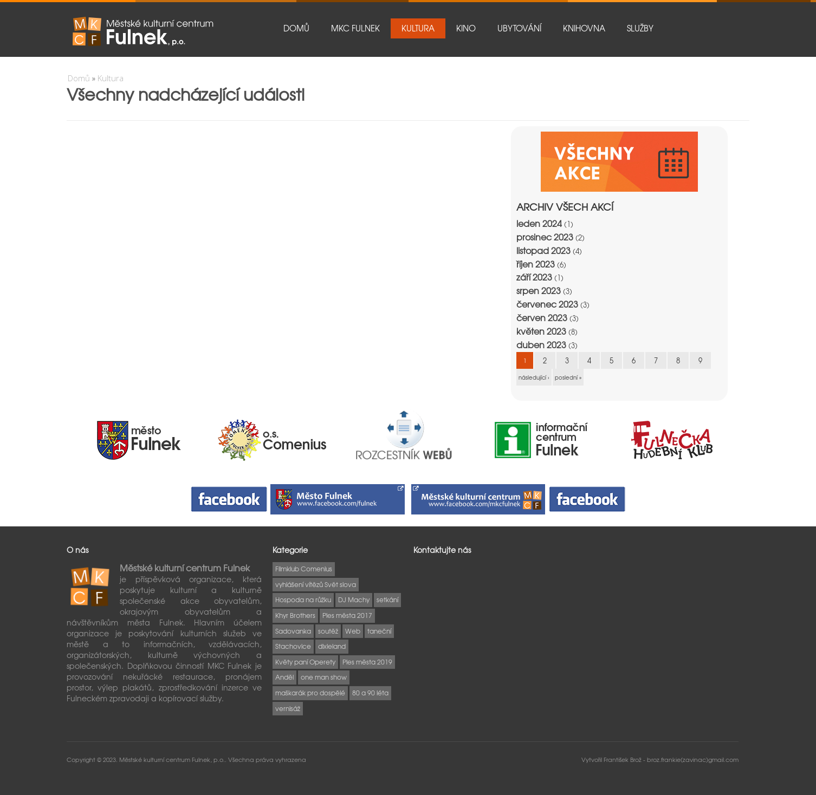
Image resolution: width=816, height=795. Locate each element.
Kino (466, 28)
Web (352, 631)
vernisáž (287, 708)
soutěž (328, 631)
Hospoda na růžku (303, 599)
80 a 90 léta (370, 693)
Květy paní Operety (305, 662)
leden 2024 (539, 223)
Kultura (418, 28)
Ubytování (519, 28)
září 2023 (534, 277)
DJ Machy (354, 599)
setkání (387, 599)
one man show (324, 677)
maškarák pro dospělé (310, 693)
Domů (296, 28)
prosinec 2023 (544, 237)
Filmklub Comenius (303, 569)
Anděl (284, 677)
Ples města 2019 (367, 662)
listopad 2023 (543, 250)
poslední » (568, 377)
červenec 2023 (547, 304)
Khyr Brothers (295, 615)
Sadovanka (293, 631)
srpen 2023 (538, 290)
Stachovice (293, 646)
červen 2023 (541, 317)
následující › (534, 377)
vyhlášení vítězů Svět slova (315, 584)
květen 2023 (541, 331)
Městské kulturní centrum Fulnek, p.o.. (173, 759)
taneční (379, 631)
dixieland (332, 646)
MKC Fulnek (355, 28)
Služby (640, 28)
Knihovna (584, 28)
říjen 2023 (535, 264)
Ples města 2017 (347, 615)
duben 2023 (541, 344)
